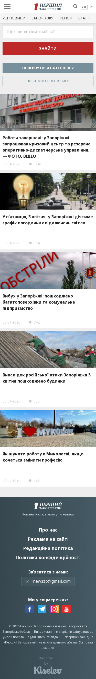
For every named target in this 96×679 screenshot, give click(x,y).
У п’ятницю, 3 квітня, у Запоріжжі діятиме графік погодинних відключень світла (48, 220)
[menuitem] (84, 7)
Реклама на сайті (48, 539)
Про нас (48, 530)
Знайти (48, 48)
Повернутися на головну (48, 67)
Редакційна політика (48, 548)
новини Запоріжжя (69, 626)
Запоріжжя (42, 18)
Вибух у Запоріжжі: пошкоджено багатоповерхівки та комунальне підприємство (39, 302)
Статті (84, 18)
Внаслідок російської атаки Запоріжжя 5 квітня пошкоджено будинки (47, 378)
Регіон (65, 18)
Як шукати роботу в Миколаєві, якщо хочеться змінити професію (43, 457)
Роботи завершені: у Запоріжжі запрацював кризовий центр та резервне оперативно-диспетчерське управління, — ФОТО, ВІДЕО (47, 147)
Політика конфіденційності (48, 557)
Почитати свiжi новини (48, 80)
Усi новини (14, 18)
